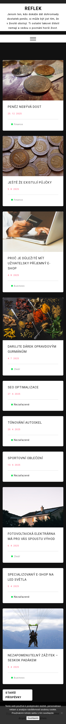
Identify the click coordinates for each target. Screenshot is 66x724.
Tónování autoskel (25, 422)
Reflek (33, 8)
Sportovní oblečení (25, 458)
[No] (61, 713)
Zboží (17, 369)
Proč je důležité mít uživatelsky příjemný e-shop (29, 263)
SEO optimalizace (23, 387)
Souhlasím (33, 718)
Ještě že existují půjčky (30, 182)
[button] (33, 39)
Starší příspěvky (13, 695)
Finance (18, 124)
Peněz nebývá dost (24, 107)
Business (19, 286)
